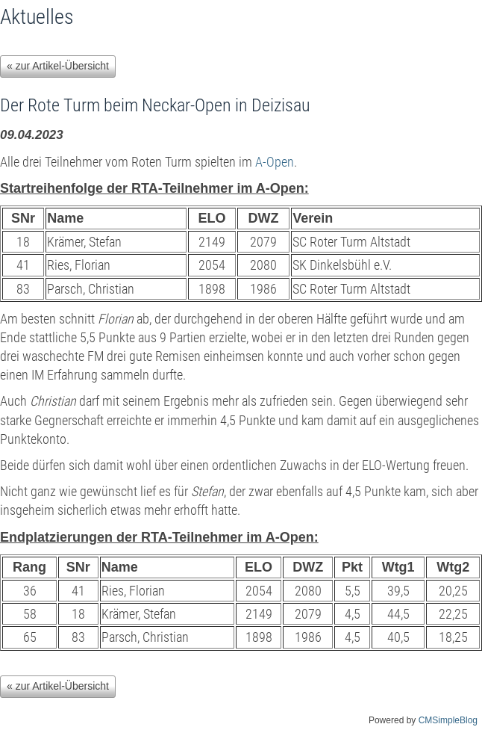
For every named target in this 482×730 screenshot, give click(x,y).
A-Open (274, 162)
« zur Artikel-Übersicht (58, 66)
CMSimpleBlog (448, 720)
